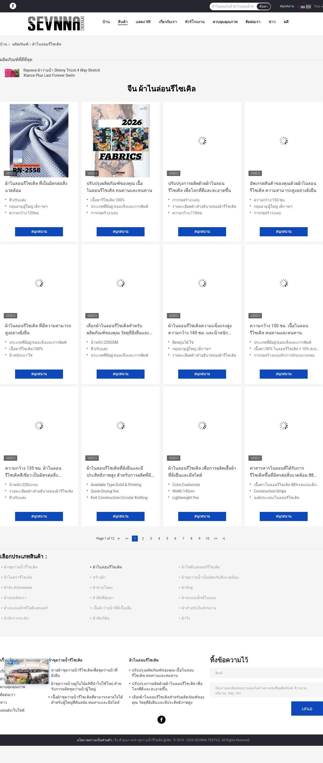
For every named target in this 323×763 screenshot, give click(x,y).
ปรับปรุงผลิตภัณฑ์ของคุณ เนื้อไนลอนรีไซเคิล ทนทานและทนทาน (119, 187)
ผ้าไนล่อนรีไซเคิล (107, 567)
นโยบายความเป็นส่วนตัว (94, 740)
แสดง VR (143, 22)
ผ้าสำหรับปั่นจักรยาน (199, 608)
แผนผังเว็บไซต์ (12, 710)
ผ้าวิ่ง (186, 618)
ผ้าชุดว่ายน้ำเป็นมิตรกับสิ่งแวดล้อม (210, 577)
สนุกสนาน (287, 6)
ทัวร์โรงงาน (195, 22)
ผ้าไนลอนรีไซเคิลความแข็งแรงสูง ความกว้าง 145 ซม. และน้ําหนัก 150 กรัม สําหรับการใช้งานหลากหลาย (200, 329)
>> (215, 538)
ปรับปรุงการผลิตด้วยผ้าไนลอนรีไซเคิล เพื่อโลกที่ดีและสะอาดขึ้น (199, 187)
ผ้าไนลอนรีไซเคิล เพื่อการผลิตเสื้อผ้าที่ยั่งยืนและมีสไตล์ (202, 472)
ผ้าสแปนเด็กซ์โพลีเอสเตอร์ (26, 608)
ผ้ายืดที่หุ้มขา (103, 598)
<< (126, 538)
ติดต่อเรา (253, 22)
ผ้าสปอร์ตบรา (15, 598)
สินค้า (123, 22)
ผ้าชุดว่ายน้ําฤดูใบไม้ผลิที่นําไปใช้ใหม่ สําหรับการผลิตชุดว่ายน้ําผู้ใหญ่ (86, 686)
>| (223, 538)
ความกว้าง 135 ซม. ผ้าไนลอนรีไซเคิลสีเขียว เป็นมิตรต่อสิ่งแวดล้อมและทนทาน (33, 472)
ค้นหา (263, 6)
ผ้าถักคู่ (187, 587)
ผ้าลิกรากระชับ (16, 618)
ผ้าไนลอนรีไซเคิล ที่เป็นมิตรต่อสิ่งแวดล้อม (36, 187)
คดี (286, 22)
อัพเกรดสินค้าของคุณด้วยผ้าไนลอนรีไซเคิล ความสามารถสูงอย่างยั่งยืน (283, 187)
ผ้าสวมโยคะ (103, 587)
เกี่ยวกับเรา (168, 22)
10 (207, 538)
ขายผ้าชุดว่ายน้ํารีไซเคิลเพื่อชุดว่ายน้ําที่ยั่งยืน (84, 673)
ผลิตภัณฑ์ (20, 44)
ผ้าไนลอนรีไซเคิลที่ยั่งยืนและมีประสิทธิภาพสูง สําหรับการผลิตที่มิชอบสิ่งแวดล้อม (119, 472)
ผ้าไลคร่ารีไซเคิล (18, 577)
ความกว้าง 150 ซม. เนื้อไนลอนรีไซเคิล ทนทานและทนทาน (279, 329)
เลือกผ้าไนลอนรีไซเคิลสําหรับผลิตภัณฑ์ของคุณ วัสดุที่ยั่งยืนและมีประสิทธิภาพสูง (119, 329)
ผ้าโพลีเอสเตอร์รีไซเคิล (201, 567)
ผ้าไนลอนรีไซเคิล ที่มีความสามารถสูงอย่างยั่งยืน (38, 329)
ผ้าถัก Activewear (18, 587)
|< (119, 538)
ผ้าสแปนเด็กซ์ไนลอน (199, 598)
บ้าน (106, 22)
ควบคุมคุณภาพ (225, 22)
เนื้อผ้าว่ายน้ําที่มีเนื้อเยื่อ (112, 608)
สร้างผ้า (99, 577)
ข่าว (272, 22)
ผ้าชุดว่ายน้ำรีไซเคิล (21, 567)
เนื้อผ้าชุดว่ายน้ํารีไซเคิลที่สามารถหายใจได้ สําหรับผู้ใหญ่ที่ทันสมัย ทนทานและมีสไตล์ (87, 700)
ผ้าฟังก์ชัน (101, 618)
